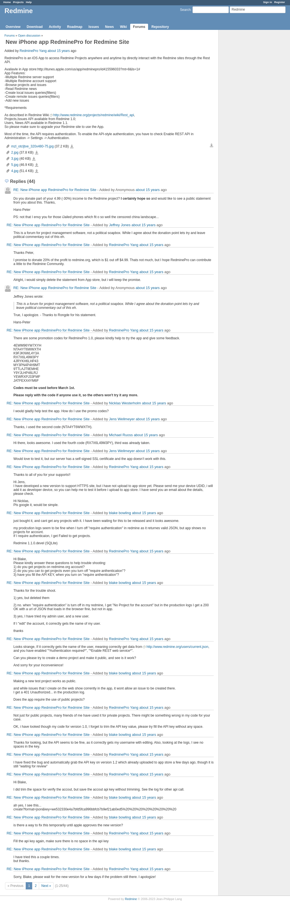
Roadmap (74, 27)
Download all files (211, 145)
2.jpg (14, 152)
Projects (18, 2)
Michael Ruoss (121, 435)
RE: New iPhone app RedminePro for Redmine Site (54, 190)
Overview (13, 27)
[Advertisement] (246, 117)
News (109, 27)
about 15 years (58, 51)
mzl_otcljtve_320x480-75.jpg (32, 146)
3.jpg (14, 159)
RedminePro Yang (33, 51)
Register (279, 2)
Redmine (131, 899)
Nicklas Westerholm (125, 403)
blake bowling (120, 513)
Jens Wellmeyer (122, 419)
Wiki (123, 27)
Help (29, 2)
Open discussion (29, 35)
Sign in (267, 2)
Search (185, 10)
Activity (55, 27)
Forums (139, 27)
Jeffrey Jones (119, 225)
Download (34, 27)
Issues (94, 27)
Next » (46, 886)
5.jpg (14, 165)
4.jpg (14, 171)
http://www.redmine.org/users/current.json (177, 647)
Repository (160, 27)
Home (7, 2)
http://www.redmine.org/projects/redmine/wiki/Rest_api (93, 115)
